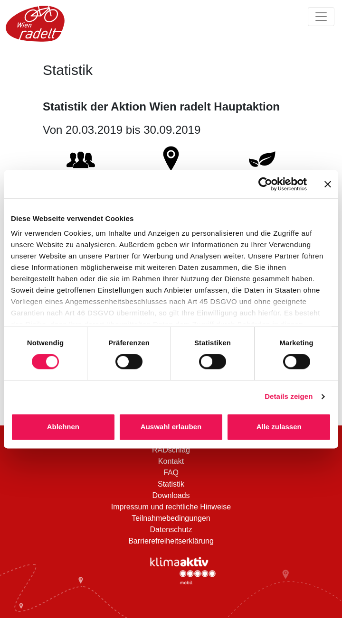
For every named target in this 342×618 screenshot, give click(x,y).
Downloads (171, 495)
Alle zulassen (279, 427)
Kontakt (171, 461)
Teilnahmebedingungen (171, 518)
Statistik (171, 484)
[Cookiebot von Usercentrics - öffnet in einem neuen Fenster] (265, 184)
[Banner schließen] (327, 184)
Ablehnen (63, 427)
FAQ (171, 473)
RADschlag (171, 450)
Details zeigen (289, 397)
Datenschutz (171, 530)
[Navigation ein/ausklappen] (321, 16)
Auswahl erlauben (171, 427)
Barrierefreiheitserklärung (171, 541)
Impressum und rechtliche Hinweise (171, 507)
